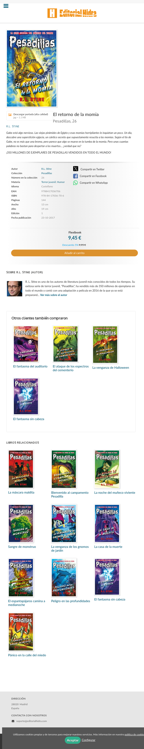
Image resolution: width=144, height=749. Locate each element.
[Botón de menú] (8, 6)
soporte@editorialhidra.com (31, 721)
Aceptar (73, 740)
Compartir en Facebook (89, 176)
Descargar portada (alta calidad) (28, 116)
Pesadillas (46, 173)
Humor (61, 182)
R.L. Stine (12, 126)
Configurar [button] (88, 740)
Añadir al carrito (75, 253)
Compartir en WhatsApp (90, 183)
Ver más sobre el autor (53, 295)
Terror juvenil (48, 182)
